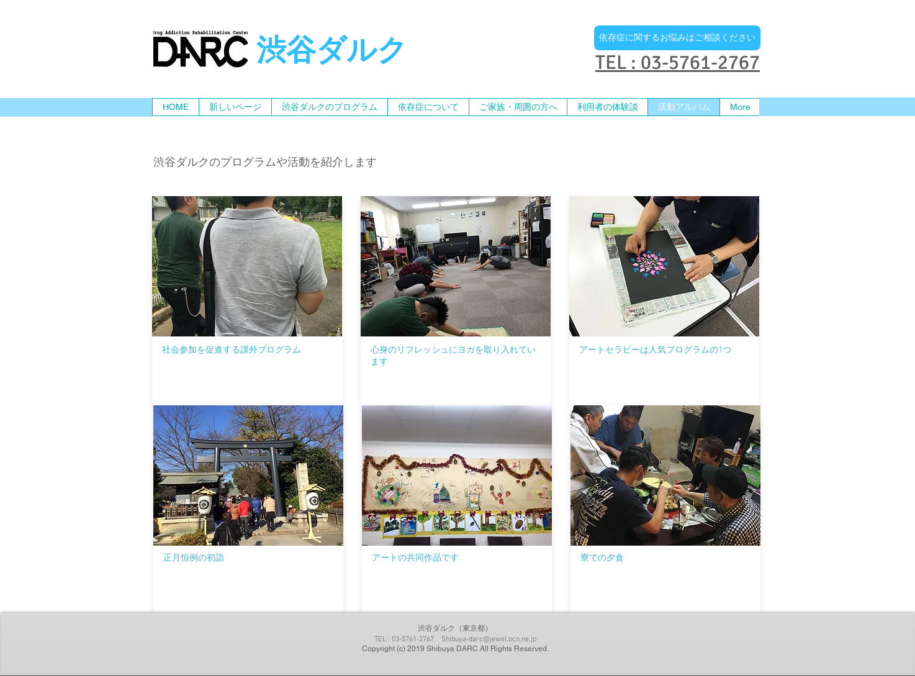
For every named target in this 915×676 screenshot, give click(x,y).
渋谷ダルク (331, 53)
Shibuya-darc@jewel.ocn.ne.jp (488, 639)
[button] (518, 107)
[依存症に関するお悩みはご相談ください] (677, 37)
